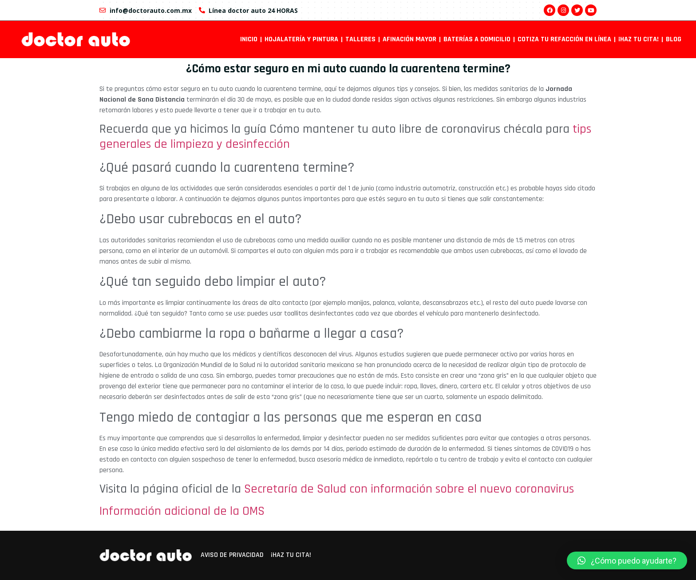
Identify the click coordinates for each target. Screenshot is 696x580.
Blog (673, 39)
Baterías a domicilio (476, 39)
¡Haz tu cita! (638, 39)
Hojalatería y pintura (301, 39)
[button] (627, 560)
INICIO (248, 39)
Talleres (360, 39)
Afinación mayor (409, 39)
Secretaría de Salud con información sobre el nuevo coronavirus (409, 489)
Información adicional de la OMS (182, 511)
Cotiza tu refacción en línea (564, 39)
